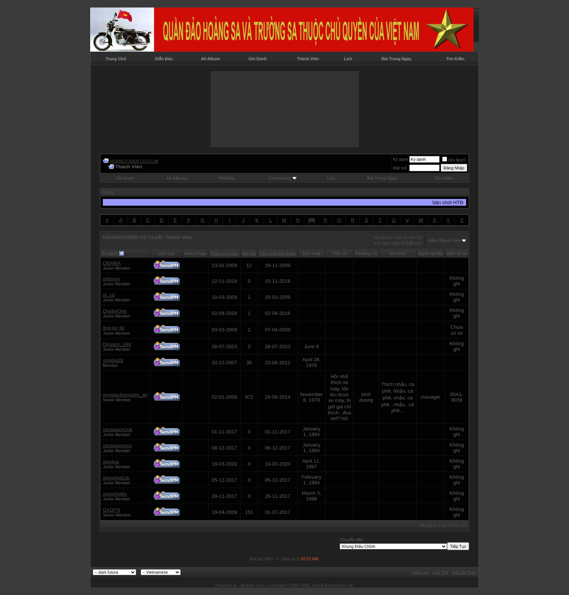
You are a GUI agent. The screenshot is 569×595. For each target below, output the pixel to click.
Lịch (348, 58)
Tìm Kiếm (455, 58)
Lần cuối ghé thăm (277, 253)
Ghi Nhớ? (454, 160)
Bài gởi (249, 253)
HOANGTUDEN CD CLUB (134, 161)
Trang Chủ (115, 58)
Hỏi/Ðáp (226, 178)
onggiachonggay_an (125, 395)
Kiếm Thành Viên (444, 240)
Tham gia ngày (224, 253)
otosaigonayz (117, 445)
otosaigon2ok (117, 429)
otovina (111, 461)
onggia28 (113, 360)
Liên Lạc (420, 572)
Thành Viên (308, 58)
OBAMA (112, 263)
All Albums (177, 178)
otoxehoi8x (115, 494)
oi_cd (109, 295)
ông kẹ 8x (114, 328)
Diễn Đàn (164, 58)
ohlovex (111, 279)
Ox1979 (111, 510)
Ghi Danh (257, 58)
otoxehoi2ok (116, 478)
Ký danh (400, 159)
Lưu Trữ (440, 572)
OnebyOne (115, 311)
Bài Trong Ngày (397, 58)
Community (283, 178)
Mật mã (400, 168)
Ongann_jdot (117, 344)
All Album (210, 58)
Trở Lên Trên (464, 572)
